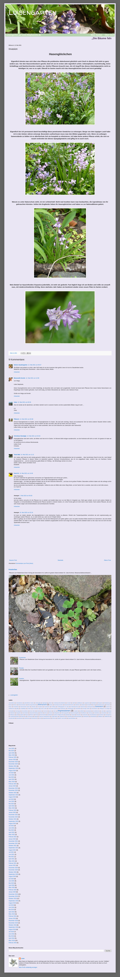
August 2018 (12, 929)
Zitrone (53, 718)
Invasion (21, 678)
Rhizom (32, 714)
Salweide (50, 714)
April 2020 (11, 885)
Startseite (60, 560)
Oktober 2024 (13, 766)
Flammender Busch (25, 706)
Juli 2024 (11, 773)
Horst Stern (32, 711)
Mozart (50, 712)
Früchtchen (46, 706)
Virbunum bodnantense (44, 716)
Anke (15, 402)
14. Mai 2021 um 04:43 (33, 436)
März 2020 (12, 887)
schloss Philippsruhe (58, 714)
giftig (17, 708)
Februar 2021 (12, 863)
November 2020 (13, 870)
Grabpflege (23, 708)
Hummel (45, 711)
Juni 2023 (11, 801)
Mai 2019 (11, 909)
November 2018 (13, 923)
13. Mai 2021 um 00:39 (24, 402)
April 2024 (11, 779)
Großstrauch (36, 708)
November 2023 (13, 790)
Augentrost (86, 702)
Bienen (15, 704)
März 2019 (12, 914)
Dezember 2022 (13, 814)
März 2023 (12, 808)
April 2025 (11, 753)
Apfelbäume (79, 702)
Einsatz (108, 704)
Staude (73, 714)
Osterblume (97, 712)
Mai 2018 (11, 936)
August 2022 (12, 823)
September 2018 (13, 927)
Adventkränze (19, 702)
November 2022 (13, 817)
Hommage (17, 711)
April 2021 (11, 859)
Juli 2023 (11, 799)
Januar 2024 (12, 786)
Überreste (23, 716)
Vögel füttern (55, 716)
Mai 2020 (11, 883)
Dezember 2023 (13, 788)
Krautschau (13, 569)
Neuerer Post (13, 560)
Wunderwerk (19, 718)
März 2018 (12, 940)
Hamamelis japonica (53, 708)
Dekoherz (77, 704)
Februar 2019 (12, 916)
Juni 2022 (11, 828)
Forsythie (40, 706)
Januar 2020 (12, 892)
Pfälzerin (16, 419)
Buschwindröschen (69, 704)
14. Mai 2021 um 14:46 (26, 473)
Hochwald (11, 711)
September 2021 (13, 848)
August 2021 (12, 850)
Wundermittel (12, 718)
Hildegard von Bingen (105, 708)
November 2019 (13, 896)
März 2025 (12, 755)
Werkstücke (86, 716)
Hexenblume (95, 708)
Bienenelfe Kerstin (19, 378)
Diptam (83, 704)
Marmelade (25, 712)
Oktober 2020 (13, 872)
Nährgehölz (56, 712)
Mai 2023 (11, 803)
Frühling (53, 706)
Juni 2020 (11, 881)
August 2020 (12, 876)
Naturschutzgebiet (74, 712)
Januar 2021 (12, 865)
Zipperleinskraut (46, 718)
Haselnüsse (63, 708)
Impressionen (64, 711)
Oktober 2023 (13, 792)
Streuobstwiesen (93, 714)
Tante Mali (17, 454)
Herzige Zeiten (86, 708)
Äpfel (74, 702)
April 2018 (11, 938)
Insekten (76, 711)
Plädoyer (12, 714)
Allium (50, 702)
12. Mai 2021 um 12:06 (32, 378)
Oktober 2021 (13, 845)
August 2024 (12, 770)
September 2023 (13, 795)
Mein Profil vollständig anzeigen (28, 967)
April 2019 (11, 912)
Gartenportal (90, 706)
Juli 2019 (11, 905)
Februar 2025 (12, 757)
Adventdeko (11, 702)
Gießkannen (11, 708)
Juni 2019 (11, 907)
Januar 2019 (12, 918)
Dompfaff (89, 704)
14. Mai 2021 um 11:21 (27, 454)
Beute (10, 704)
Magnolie (18, 712)
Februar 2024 (12, 784)
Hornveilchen (25, 711)
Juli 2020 (11, 878)
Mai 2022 (11, 830)
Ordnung (90, 712)
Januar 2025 (12, 759)
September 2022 (13, 821)
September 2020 (13, 874)
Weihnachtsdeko (78, 716)
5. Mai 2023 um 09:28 (26, 495)
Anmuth (68, 702)
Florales (21, 668)
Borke (51, 704)
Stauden (79, 714)
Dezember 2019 (13, 894)
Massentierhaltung (34, 712)
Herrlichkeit (78, 708)
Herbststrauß (71, 708)
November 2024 (13, 764)
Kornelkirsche (96, 711)
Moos (46, 712)
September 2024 (13, 768)
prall (17, 714)
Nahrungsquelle (65, 712)
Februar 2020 (12, 890)
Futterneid (82, 706)
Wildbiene (100, 716)
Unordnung (30, 716)
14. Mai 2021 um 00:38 (26, 419)
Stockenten (85, 714)
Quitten (21, 714)
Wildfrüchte (107, 716)
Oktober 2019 (13, 898)
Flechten (34, 706)
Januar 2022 (12, 839)
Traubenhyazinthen (14, 716)
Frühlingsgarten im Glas (63, 706)
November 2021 (13, 843)
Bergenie (100, 702)
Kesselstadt (88, 711)
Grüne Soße (43, 708)
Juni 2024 (11, 775)
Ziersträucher (34, 718)
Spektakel (67, 714)
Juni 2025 (11, 748)
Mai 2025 (11, 750)
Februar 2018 (12, 942)
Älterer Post (107, 560)
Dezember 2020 (13, 867)
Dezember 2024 (13, 761)
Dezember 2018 (13, 920)
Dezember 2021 (13, 841)
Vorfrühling (69, 716)
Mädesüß (12, 712)
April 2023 (11, 806)
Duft (94, 704)
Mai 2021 (11, 856)
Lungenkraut (108, 711)
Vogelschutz (62, 716)
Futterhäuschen (74, 706)
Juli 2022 (11, 825)
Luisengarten (33, 12)
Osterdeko (104, 712)
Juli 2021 (11, 852)
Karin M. (16, 473)
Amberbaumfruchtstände (59, 702)
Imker (54, 711)
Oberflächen (83, 712)
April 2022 (11, 832)
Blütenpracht (42, 704)
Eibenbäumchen (100, 704)
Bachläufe (93, 702)
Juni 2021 (11, 854)
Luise (102, 711)
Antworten (17, 372)
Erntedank (16, 706)
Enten (10, 706)
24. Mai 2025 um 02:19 (26, 512)
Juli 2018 (11, 931)
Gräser (29, 708)
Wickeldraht (93, 716)
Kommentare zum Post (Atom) (24, 563)
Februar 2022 (12, 836)
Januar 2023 (12, 812)
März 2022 (12, 834)
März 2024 (12, 781)
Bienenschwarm (22, 704)
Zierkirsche (26, 718)
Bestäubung (107, 702)
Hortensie (39, 711)
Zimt (40, 718)
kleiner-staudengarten (20, 365)
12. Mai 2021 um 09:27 (34, 365)
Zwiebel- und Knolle (61, 718)
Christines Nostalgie (20, 436)
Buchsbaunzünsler (58, 704)
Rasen (26, 714)
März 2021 (12, 861)
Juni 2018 (11, 934)
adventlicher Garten (29, 702)
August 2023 (12, 797)
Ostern (109, 712)
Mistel (41, 712)
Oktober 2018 (13, 925)
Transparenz (108, 714)
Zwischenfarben (72, 718)
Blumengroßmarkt (32, 704)
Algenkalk (44, 702)
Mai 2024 (11, 777)
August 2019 (12, 903)
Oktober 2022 (13, 819)
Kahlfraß (82, 711)
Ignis (50, 711)
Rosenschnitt (43, 714)
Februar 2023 (12, 810)
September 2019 (13, 901)
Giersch (108, 706)
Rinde (36, 714)
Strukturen (101, 714)
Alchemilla (38, 702)
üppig (35, 716)
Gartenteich (99, 706)
